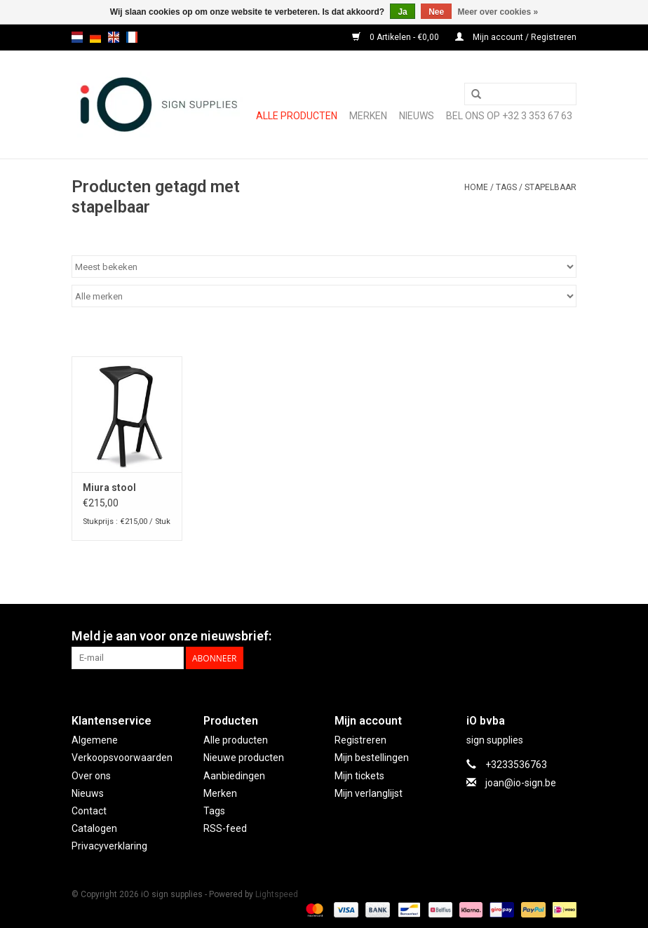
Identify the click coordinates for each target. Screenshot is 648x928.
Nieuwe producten (243, 757)
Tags (506, 187)
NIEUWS (416, 115)
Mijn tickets (359, 775)
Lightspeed (276, 894)
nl (77, 37)
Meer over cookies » (498, 12)
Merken (368, 115)
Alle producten (296, 115)
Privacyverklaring (109, 846)
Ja (402, 12)
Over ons (91, 775)
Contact (89, 810)
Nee (436, 12)
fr (131, 37)
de (95, 37)
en (113, 37)
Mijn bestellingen (372, 757)
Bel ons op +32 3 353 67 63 (509, 115)
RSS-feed (225, 828)
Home (476, 187)
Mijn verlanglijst (369, 793)
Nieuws (88, 793)
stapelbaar (550, 187)
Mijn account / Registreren (515, 37)
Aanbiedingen (234, 775)
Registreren (360, 740)
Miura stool (109, 487)
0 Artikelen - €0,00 (396, 37)
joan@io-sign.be (520, 782)
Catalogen (94, 828)
